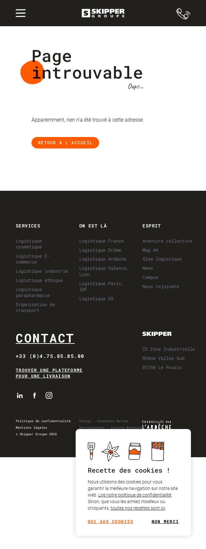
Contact (45, 338)
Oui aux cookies (110, 522)
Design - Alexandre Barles (103, 421)
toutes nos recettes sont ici (137, 508)
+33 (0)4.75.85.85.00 (50, 356)
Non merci (165, 522)
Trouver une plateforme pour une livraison (49, 373)
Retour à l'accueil (65, 143)
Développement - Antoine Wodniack (110, 427)
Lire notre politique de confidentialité (134, 495)
